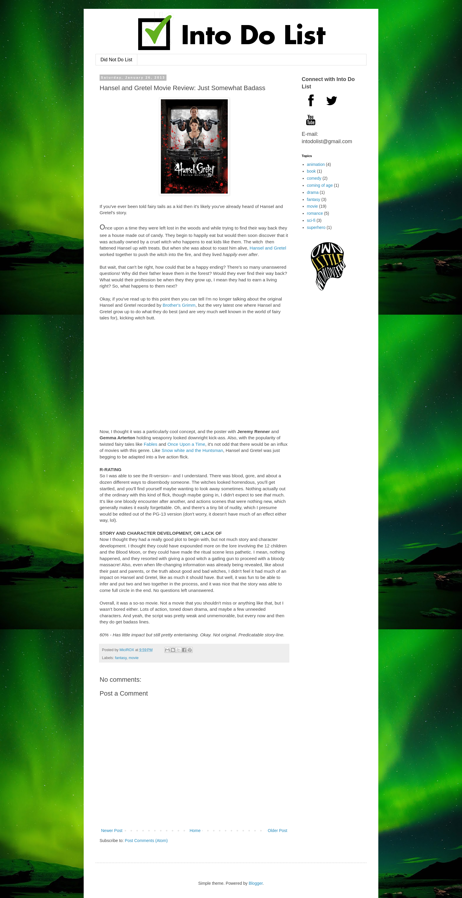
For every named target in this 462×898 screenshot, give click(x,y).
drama (313, 192)
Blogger (256, 883)
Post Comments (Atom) (146, 840)
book (311, 171)
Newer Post (111, 830)
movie (134, 658)
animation (316, 164)
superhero (316, 227)
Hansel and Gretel (268, 247)
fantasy (121, 658)
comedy (314, 178)
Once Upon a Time (186, 444)
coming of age (320, 185)
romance (315, 213)
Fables (150, 444)
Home (194, 830)
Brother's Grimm (179, 305)
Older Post (277, 830)
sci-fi (311, 220)
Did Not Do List (116, 59)
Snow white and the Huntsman (192, 450)
